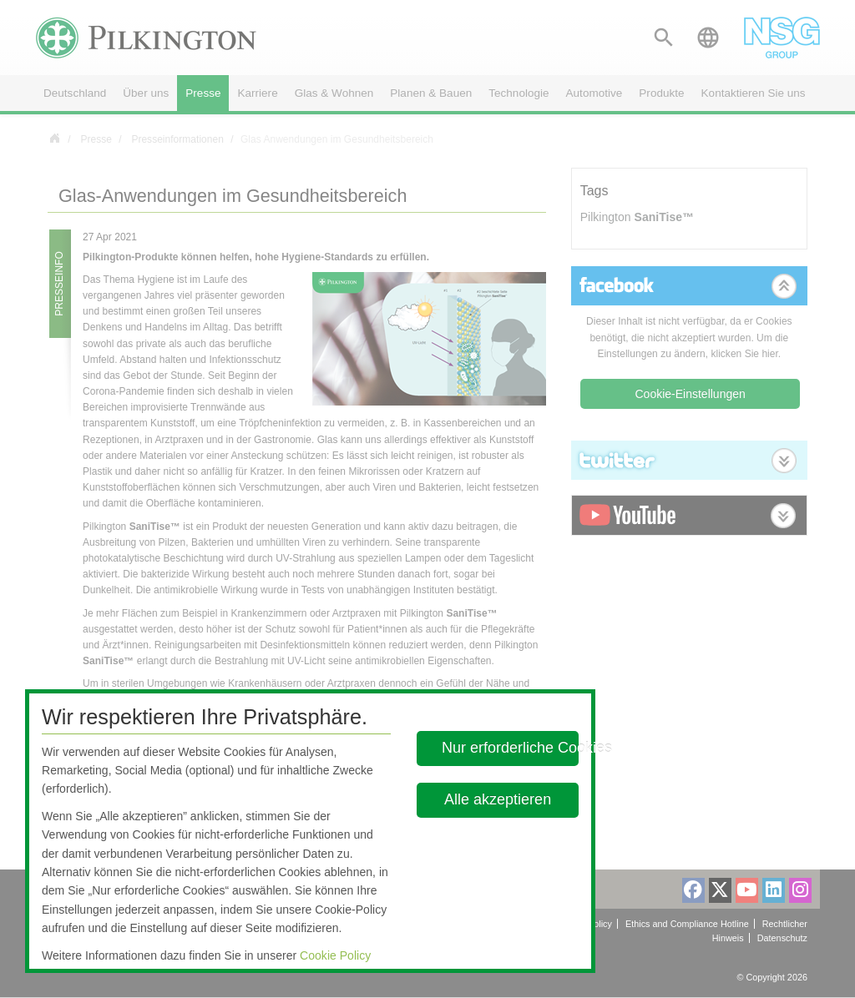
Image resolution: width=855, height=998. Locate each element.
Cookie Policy (335, 955)
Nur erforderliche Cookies (510, 747)
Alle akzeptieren (498, 799)
